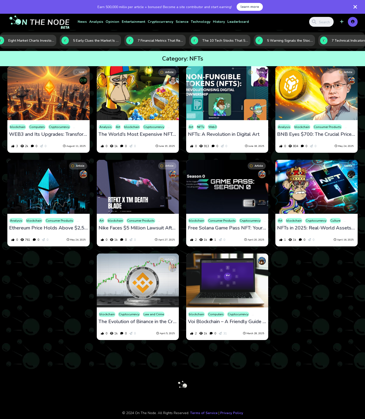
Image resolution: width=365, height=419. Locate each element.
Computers (37, 127)
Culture (335, 221)
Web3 (212, 127)
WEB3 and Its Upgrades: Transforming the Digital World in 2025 (48, 134)
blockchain (17, 127)
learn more (250, 6)
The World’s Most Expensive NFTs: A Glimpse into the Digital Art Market (137, 134)
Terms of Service (204, 413)
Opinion (112, 21)
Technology (200, 21)
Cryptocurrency (160, 21)
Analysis (96, 21)
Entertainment (133, 21)
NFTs (200, 127)
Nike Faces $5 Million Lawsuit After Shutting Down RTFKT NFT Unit (137, 228)
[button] (342, 22)
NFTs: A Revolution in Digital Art (223, 134)
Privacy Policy (231, 413)
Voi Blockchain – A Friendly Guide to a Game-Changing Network (227, 322)
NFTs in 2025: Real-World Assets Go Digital (316, 228)
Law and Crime (154, 314)
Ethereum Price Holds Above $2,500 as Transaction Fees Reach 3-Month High (48, 228)
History (219, 21)
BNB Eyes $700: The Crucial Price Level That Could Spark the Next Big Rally (316, 134)
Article (166, 72)
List (79, 72)
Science (182, 21)
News (82, 21)
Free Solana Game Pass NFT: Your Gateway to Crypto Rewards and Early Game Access (227, 228)
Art (118, 127)
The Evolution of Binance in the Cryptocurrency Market (137, 322)
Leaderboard (238, 21)
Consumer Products (327, 127)
